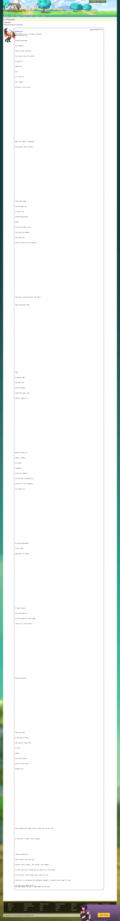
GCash (12, 16)
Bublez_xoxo (19, 31)
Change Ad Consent (29, 906)
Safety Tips (74, 904)
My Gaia (6, 16)
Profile (9, 910)
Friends (10, 908)
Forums (24, 16)
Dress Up (73, 906)
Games (37, 16)
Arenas (41, 906)
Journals (58, 908)
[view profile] (7, 22)
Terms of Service (28, 904)
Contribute (58, 906)
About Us (10, 904)
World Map (74, 910)
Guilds (41, 908)
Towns (41, 910)
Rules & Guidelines (60, 904)
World (31, 16)
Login (102, 1)
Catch (43, 16)
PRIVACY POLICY (44, 904)
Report (91, 29)
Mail (72, 908)
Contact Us (11, 906)
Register (93, 1)
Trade (57, 910)
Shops (18, 16)
